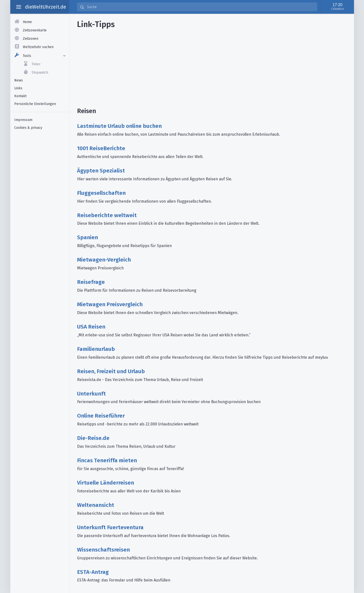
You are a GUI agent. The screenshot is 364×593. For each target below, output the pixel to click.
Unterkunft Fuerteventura (110, 527)
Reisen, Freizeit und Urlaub (111, 371)
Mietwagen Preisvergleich (110, 304)
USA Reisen (91, 326)
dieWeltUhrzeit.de (45, 7)
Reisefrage (91, 282)
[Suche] (200, 6)
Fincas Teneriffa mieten (107, 460)
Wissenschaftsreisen (103, 549)
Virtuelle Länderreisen (105, 482)
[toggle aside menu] (18, 6)
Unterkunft (91, 393)
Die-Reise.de (93, 438)
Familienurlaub (96, 349)
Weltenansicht (95, 505)
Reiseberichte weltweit (107, 215)
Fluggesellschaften (101, 193)
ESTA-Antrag (93, 572)
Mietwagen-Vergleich (104, 259)
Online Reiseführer (101, 415)
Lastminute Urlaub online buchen (119, 126)
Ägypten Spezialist (101, 170)
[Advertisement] (39, 210)
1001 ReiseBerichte (101, 148)
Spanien (87, 237)
